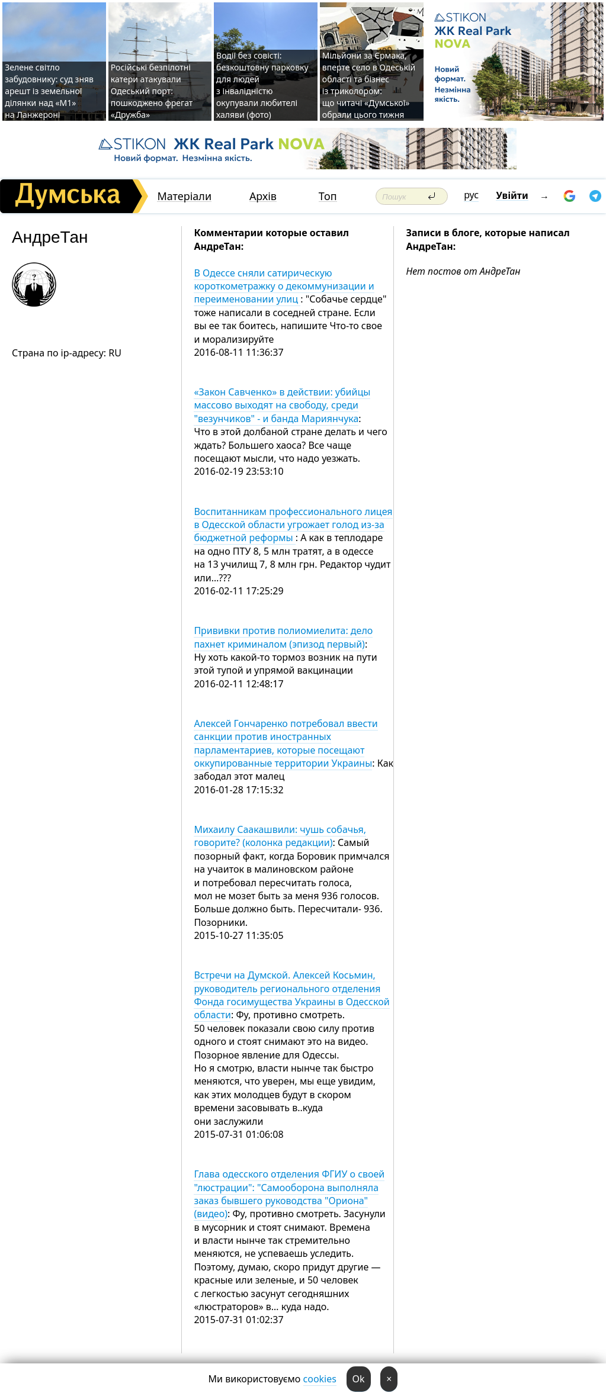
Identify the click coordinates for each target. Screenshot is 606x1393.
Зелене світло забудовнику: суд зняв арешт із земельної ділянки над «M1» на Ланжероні (49, 91)
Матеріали (184, 196)
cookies (319, 1378)
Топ (328, 196)
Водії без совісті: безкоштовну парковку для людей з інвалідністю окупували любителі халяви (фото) (262, 85)
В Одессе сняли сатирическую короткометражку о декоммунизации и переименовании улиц (284, 286)
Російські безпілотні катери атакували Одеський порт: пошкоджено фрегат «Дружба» (152, 91)
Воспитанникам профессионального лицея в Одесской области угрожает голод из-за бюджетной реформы (293, 525)
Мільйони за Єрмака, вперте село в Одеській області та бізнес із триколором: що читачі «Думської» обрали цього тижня (368, 85)
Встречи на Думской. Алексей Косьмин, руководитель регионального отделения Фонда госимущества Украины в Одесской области (291, 995)
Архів (263, 196)
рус (471, 194)
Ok (358, 1378)
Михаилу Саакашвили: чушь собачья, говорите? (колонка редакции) (280, 836)
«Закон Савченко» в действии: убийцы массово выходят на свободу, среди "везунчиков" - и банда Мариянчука (282, 405)
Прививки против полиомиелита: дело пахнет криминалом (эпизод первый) (283, 637)
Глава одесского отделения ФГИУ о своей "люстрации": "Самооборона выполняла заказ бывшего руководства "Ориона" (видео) (289, 1193)
